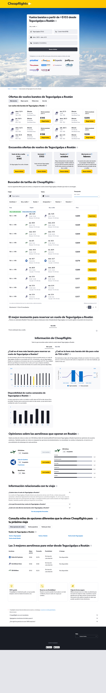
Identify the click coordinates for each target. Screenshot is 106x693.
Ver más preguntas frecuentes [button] (39, 510)
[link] (19, 170)
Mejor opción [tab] (24, 99)
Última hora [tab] (35, 99)
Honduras (14, 87)
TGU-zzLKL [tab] (49, 345)
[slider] (99, 195)
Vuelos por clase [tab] (46, 525)
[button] (39, 37)
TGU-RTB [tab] (53, 324)
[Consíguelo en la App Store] (56, 646)
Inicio (9, 87)
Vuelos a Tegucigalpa (15, 534)
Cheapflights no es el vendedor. (54, 614)
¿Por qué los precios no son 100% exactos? (54, 620)
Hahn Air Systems (23, 458)
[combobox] (33, 26)
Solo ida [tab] (44, 99)
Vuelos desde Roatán (15, 537)
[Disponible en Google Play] (49, 646)
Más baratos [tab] (13, 99)
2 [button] (93, 306)
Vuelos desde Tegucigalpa (75, 534)
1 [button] (89, 306)
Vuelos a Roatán (43, 534)
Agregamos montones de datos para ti (54, 617)
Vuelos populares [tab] (33, 525)
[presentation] (56, 21)
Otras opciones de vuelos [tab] (17, 525)
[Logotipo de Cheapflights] (18, 4)
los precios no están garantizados (48, 608)
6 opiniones (21, 463)
